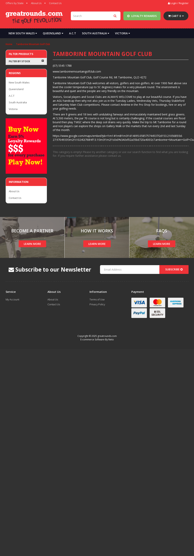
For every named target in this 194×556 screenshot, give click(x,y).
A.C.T (72, 33)
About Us (36, 3)
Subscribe (174, 269)
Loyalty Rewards (142, 16)
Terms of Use (97, 299)
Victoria (122, 33)
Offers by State (15, 3)
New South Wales (23, 33)
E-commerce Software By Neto (97, 339)
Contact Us (55, 3)
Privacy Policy (97, 304)
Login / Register (178, 3)
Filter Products (21, 54)
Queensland (53, 33)
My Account (12, 299)
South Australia (95, 33)
